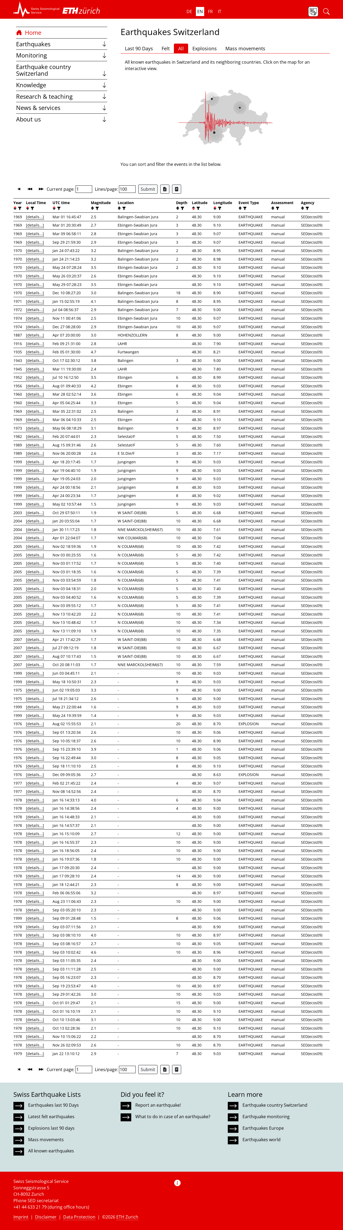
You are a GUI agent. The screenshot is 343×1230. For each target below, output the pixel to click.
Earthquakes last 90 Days (53, 1105)
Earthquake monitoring (266, 1117)
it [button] (219, 11)
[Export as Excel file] (164, 189)
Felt (166, 48)
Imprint (20, 1217)
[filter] (19, 208)
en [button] (200, 11)
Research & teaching (61, 96)
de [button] (189, 11)
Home (28, 32)
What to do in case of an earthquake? (172, 1117)
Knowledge (61, 85)
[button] (36, 9)
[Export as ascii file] (176, 189)
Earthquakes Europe (263, 1128)
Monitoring (61, 55)
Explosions (204, 48)
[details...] (35, 216)
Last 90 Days (139, 48)
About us (61, 119)
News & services (61, 108)
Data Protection (79, 1217)
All (181, 48)
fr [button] (210, 11)
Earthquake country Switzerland (61, 70)
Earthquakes (61, 44)
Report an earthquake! (158, 1105)
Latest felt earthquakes (51, 1117)
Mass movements (245, 48)
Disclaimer (46, 1217)
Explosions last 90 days (51, 1128)
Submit (148, 189)
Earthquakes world (262, 1140)
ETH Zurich (127, 1217)
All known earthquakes (51, 1151)
